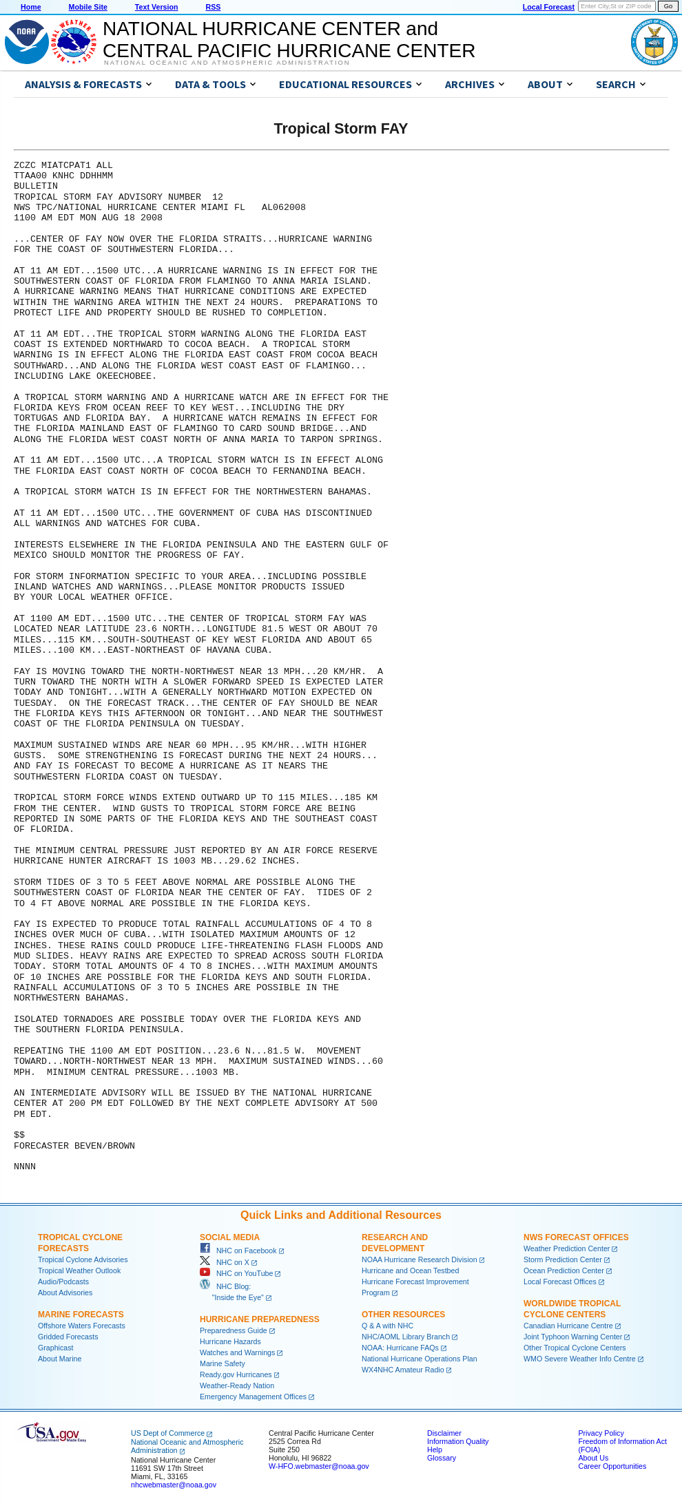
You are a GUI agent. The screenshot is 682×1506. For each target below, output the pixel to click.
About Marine (59, 1359)
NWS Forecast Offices (576, 1237)
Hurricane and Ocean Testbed (410, 1270)
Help (434, 1449)
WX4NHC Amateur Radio (403, 1370)
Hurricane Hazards (230, 1341)
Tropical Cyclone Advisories (83, 1259)
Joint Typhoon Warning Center (573, 1336)
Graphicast (56, 1347)
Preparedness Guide (233, 1330)
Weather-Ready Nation (237, 1385)
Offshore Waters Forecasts (81, 1325)
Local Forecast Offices (560, 1281)
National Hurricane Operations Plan (419, 1359)
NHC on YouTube (236, 1273)
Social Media (230, 1237)
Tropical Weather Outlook (79, 1270)
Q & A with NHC (387, 1325)
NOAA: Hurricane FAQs (400, 1347)
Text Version (156, 7)
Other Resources (403, 1314)
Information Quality (457, 1441)
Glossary (441, 1458)
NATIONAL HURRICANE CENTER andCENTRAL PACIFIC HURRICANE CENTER (289, 39)
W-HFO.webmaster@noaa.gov (319, 1466)
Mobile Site (88, 7)
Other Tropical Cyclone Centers (575, 1347)
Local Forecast (549, 7)
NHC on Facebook (238, 1250)
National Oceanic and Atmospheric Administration (227, 62)
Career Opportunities (612, 1466)
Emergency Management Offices (253, 1396)
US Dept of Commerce (168, 1433)
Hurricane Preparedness (260, 1319)
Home (31, 7)
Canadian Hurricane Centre (568, 1325)
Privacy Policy (600, 1433)
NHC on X (224, 1262)
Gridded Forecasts (68, 1336)
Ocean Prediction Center (564, 1270)
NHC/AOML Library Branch (406, 1336)
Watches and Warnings (237, 1352)
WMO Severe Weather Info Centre (580, 1359)
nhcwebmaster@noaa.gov (173, 1485)
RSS (212, 7)
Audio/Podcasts (63, 1281)
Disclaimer (444, 1433)
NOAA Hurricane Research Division (419, 1259)
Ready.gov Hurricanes (236, 1374)
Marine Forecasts (81, 1314)
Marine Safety (222, 1363)
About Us (593, 1458)
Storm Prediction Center (563, 1259)
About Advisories (65, 1292)
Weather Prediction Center (567, 1248)
